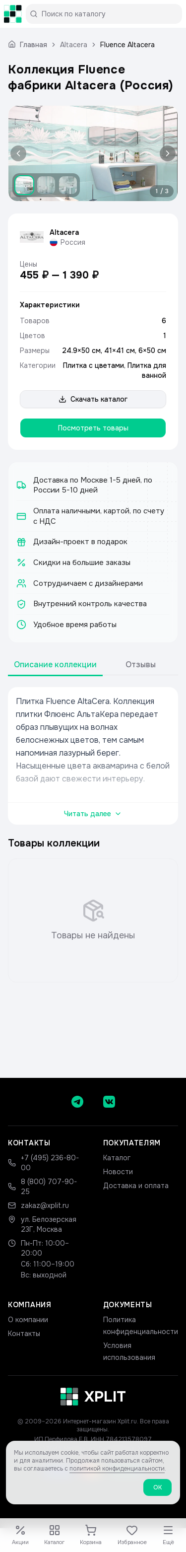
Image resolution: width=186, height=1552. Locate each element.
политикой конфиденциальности (117, 1473)
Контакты (24, 1333)
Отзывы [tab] (140, 664)
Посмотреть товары (93, 427)
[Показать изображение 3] (68, 185)
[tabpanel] (93, 756)
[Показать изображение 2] (46, 185)
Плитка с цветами (93, 365)
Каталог (116, 1157)
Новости (118, 1171)
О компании (28, 1319)
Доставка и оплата (136, 1185)
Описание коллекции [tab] (55, 664)
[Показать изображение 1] (24, 185)
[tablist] (93, 665)
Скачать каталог (93, 399)
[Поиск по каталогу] (108, 14)
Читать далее (93, 813)
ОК (157, 1491)
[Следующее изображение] (166, 153)
